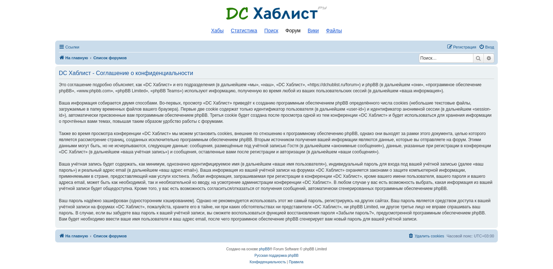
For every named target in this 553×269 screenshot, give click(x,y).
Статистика (244, 30)
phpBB (264, 249)
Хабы (217, 30)
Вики (313, 30)
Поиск (271, 30)
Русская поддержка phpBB (276, 256)
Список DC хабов (276, 13)
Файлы (334, 30)
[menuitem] (486, 47)
